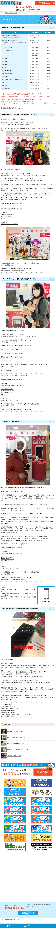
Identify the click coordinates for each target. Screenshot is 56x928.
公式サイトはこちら (7, 212)
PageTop (46, 926)
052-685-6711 (28, 7)
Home (9, 926)
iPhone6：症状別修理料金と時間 (13, 27)
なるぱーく (4, 222)
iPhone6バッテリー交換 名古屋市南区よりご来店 (19, 114)
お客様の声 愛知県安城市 (11, 421)
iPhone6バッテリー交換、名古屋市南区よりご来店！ (20, 279)
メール (3, 218)
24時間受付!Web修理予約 (45, 3)
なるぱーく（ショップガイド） (9, 224)
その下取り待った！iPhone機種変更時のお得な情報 (20, 608)
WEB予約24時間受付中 (7, 214)
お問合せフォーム (28, 913)
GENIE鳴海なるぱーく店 (13, 919)
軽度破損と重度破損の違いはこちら (13, 108)
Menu (28, 926)
